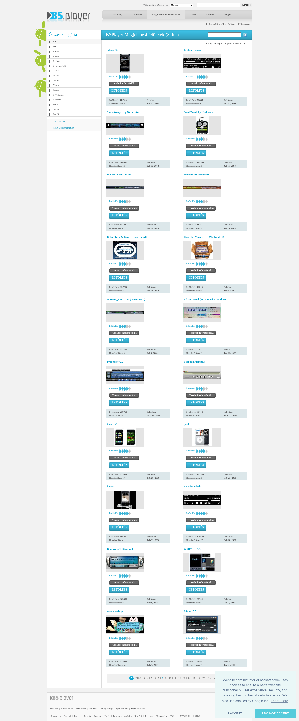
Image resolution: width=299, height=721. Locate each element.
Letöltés (210, 14)
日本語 (196, 716)
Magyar (97, 716)
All (54, 41)
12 (179, 678)
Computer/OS (59, 65)
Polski (107, 716)
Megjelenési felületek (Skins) (166, 14)
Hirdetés (54, 708)
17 (203, 678)
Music (56, 75)
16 (198, 678)
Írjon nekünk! (121, 708)
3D (54, 46)
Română (138, 716)
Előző (138, 678)
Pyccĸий (149, 716)
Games (56, 70)
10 (170, 678)
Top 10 (56, 114)
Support (228, 14)
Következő (213, 678)
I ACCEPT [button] (235, 713)
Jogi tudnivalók (138, 708)
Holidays (57, 99)
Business (57, 61)
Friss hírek (81, 708)
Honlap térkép (106, 708)
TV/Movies (58, 94)
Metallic (57, 80)
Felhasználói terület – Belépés (220, 24)
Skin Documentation (63, 127)
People (56, 90)
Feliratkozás (244, 24)
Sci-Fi (56, 104)
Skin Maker (59, 121)
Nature (56, 85)
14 (189, 678)
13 (184, 678)
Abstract (57, 51)
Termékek (137, 14)
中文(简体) (185, 716)
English (77, 716)
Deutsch (67, 716)
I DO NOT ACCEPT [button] (275, 713)
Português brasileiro (122, 716)
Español (87, 716)
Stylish (56, 109)
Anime (56, 56)
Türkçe (173, 716)
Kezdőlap (117, 14)
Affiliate (93, 708)
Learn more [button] (279, 701)
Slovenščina (161, 716)
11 (175, 678)
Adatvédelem (67, 708)
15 (194, 678)
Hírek (193, 14)
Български (56, 716)
